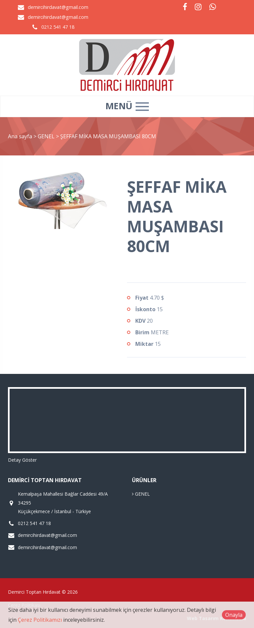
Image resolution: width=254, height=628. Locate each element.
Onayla (233, 614)
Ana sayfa (20, 136)
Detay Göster (22, 460)
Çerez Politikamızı (40, 619)
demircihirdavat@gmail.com (58, 7)
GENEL (47, 136)
